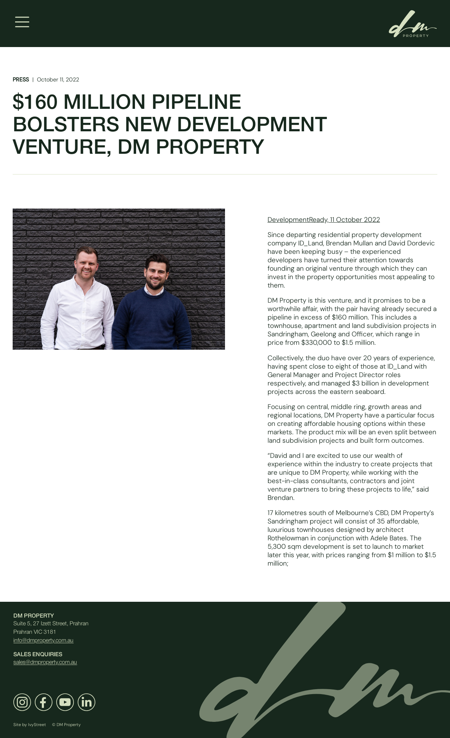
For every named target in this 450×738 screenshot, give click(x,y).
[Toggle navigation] (22, 22)
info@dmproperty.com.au (43, 640)
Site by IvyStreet (29, 724)
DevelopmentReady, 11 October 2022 (324, 219)
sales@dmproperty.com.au (45, 662)
